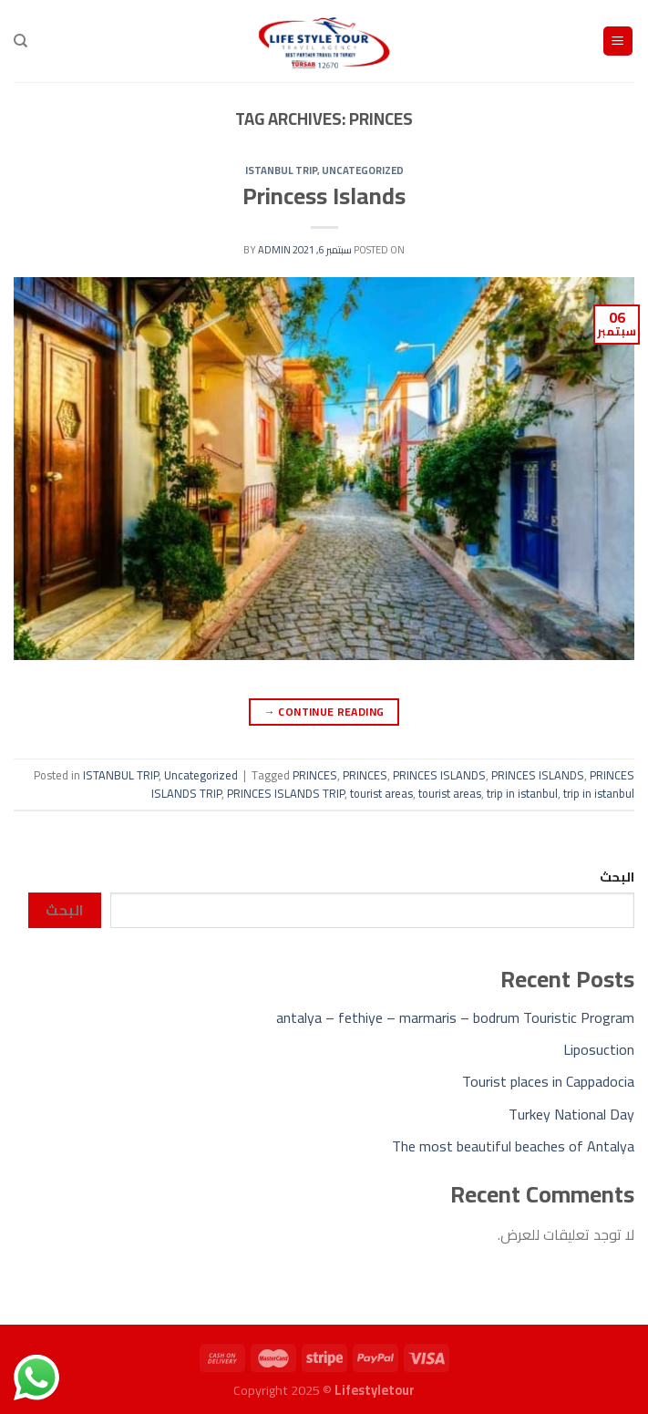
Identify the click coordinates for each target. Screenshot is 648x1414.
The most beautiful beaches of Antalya (513, 1146)
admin (274, 249)
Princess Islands (324, 196)
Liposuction (598, 1049)
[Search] (20, 41)
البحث (617, 876)
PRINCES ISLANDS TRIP (286, 793)
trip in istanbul (522, 793)
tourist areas (381, 793)
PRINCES (315, 775)
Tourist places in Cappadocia (548, 1081)
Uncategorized (363, 170)
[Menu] (618, 41)
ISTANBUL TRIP (281, 170)
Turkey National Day (571, 1114)
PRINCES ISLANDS (439, 775)
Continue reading (324, 711)
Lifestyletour (374, 1390)
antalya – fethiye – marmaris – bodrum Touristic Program (455, 1017)
